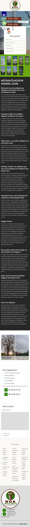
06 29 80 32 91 (13, 26)
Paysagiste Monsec (4, 458)
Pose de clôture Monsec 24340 (4, 451)
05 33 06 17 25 (13, 16)
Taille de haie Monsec (5, 468)
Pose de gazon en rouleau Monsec (14, 460)
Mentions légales (23, 524)
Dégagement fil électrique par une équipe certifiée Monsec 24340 (24, 463)
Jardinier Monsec (4, 463)
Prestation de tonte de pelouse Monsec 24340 (24, 475)
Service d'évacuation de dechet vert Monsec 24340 (14, 469)
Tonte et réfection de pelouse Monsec (14, 451)
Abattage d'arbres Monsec (4, 473)
